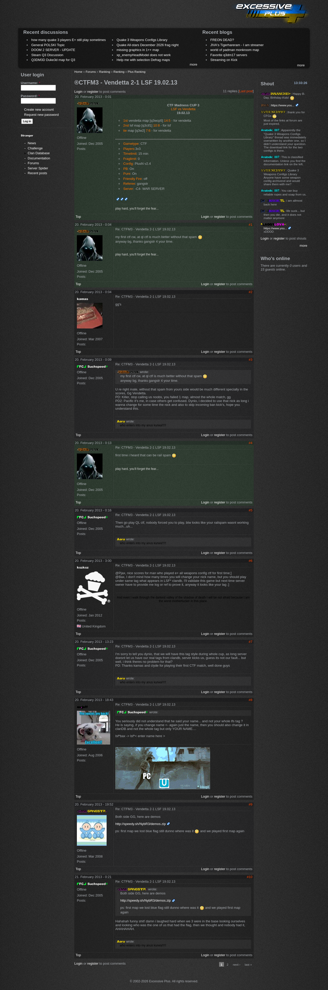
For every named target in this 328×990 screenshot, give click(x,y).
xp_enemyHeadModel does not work (144, 55)
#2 (250, 292)
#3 (250, 360)
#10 (249, 877)
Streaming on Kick (224, 60)
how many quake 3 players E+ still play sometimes (68, 40)
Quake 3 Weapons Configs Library (142, 40)
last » (248, 964)
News (32, 143)
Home (78, 71)
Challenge (35, 148)
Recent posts (37, 173)
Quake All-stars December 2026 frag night (148, 45)
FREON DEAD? (222, 40)
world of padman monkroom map (234, 50)
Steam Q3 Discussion (47, 55)
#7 (250, 642)
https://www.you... (282, 105)
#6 (250, 561)
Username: (30, 83)
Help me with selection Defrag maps (143, 60)
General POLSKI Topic (48, 45)
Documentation (39, 158)
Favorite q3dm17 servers (228, 55)
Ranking (104, 71)
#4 (250, 443)
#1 (250, 224)
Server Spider (38, 168)
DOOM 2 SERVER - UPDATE (53, 50)
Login (78, 92)
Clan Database (39, 153)
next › (236, 964)
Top (78, 217)
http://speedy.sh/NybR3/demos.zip (140, 824)
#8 (250, 700)
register (92, 92)
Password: (30, 96)
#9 (250, 804)
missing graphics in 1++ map (138, 50)
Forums (33, 163)
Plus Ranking (137, 71)
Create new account (39, 109)
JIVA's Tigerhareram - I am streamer (237, 45)
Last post (246, 91)
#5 (250, 510)
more (193, 64)
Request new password (41, 115)
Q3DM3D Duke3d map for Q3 (53, 60)
